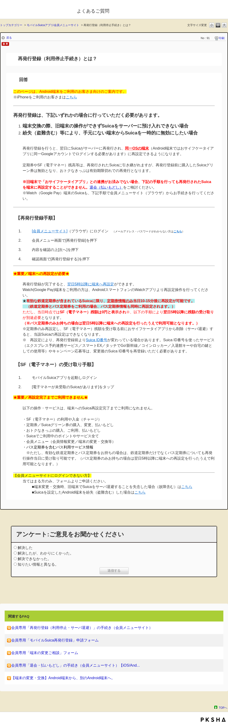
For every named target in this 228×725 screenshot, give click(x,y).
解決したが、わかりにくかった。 (46, 553)
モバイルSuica (35, 10)
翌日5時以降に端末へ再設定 (90, 284)
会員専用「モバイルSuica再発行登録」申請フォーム (55, 640)
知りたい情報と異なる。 (38, 564)
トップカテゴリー (11, 25)
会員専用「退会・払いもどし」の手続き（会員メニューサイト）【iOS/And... (75, 665)
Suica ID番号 (96, 340)
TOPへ (223, 707)
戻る (9, 37)
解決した (25, 548)
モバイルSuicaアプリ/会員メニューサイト (53, 25)
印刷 (222, 38)
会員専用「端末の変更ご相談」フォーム (44, 653)
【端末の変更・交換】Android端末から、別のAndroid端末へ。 (63, 678)
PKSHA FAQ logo (213, 720)
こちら (186, 487)
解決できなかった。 (34, 559)
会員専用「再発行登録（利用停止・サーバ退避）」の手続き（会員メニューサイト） (82, 628)
